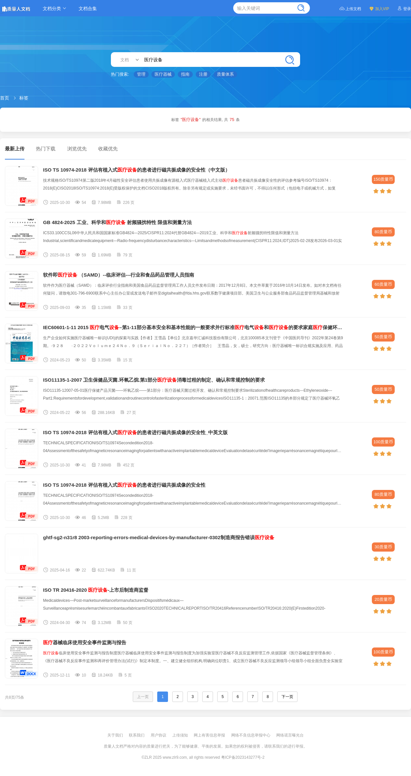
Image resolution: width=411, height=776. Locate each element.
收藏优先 (108, 148)
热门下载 (45, 148)
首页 (4, 97)
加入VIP (379, 8)
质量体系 (225, 74)
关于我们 (115, 735)
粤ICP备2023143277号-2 (243, 757)
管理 (141, 74)
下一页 (287, 696)
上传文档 (350, 8)
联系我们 (137, 735)
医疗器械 (163, 74)
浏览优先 (77, 148)
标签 (23, 97)
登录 (404, 8)
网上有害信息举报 (210, 735)
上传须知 (180, 735)
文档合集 (88, 8)
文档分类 (55, 8)
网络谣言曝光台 (290, 735)
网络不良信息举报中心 (251, 735)
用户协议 (159, 735)
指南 (185, 74)
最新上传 (14, 148)
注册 (203, 74)
